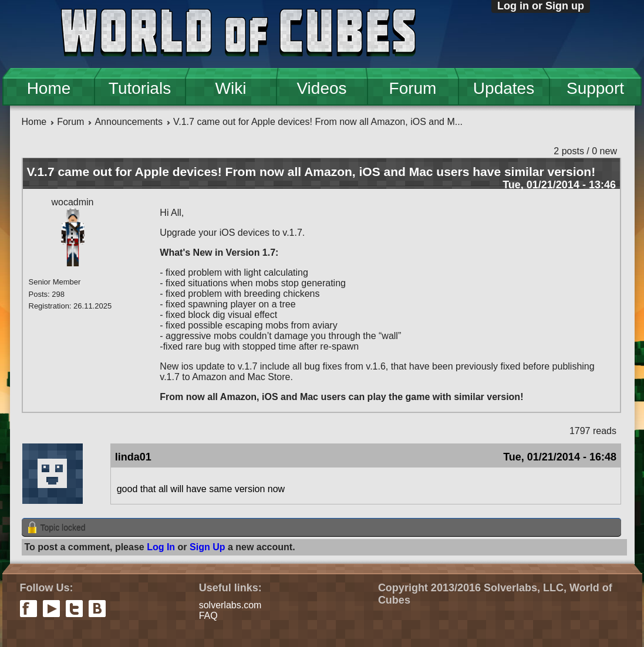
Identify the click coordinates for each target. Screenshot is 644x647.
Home (49, 88)
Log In (161, 547)
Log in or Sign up (540, 6)
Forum (413, 88)
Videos (321, 88)
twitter (74, 608)
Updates (503, 88)
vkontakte (97, 608)
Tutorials (140, 88)
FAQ (208, 616)
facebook (28, 608)
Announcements (129, 122)
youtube (51, 608)
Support (595, 88)
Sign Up (207, 547)
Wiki (231, 88)
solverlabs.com (230, 605)
